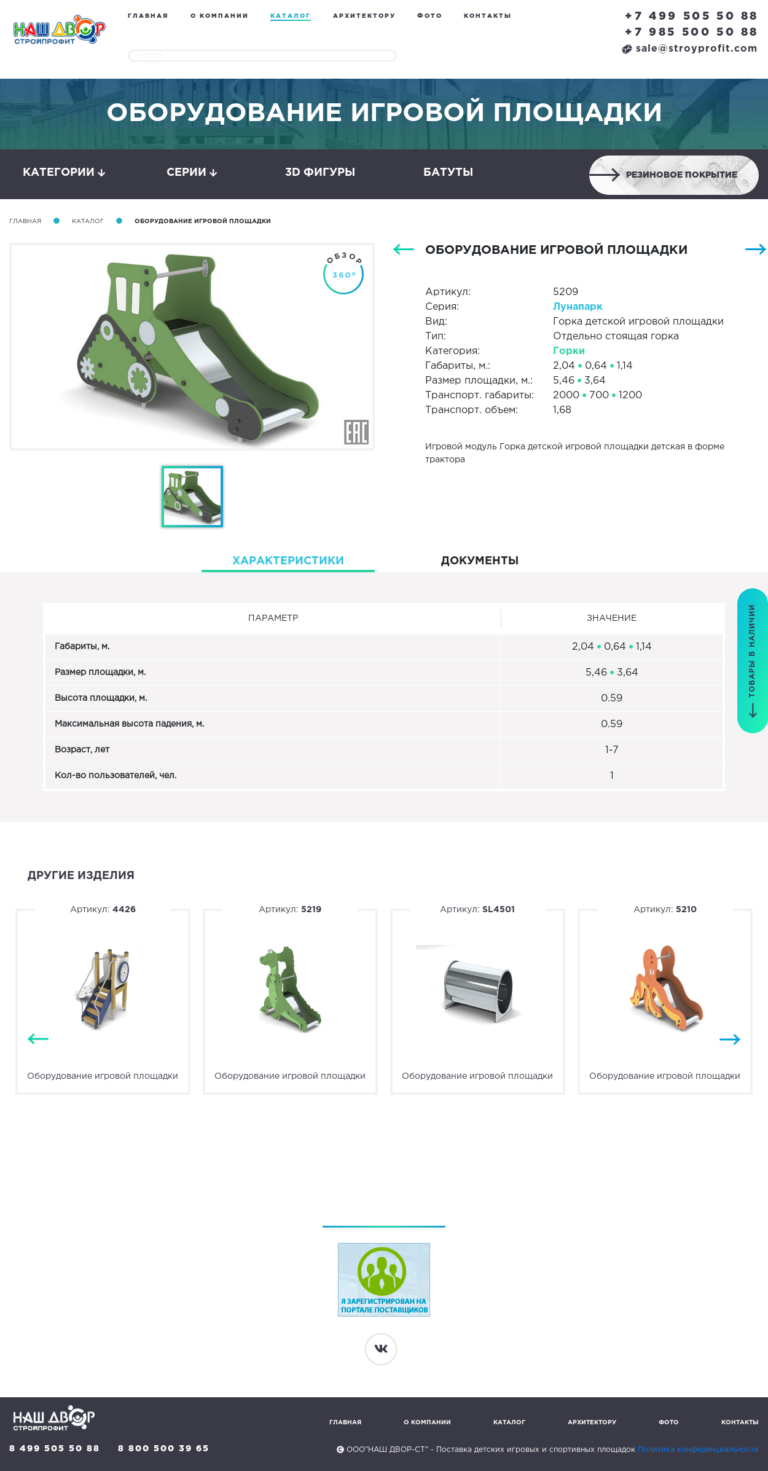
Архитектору (364, 16)
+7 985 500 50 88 (692, 32)
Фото (429, 16)
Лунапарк (578, 307)
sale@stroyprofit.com (690, 48)
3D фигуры (320, 173)
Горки (569, 351)
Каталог (290, 16)
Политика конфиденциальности (698, 1449)
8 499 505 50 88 (54, 1449)
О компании (219, 16)
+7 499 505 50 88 (692, 17)
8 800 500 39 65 (164, 1449)
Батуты (448, 173)
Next (729, 1040)
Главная (148, 16)
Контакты (488, 16)
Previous (38, 1040)
